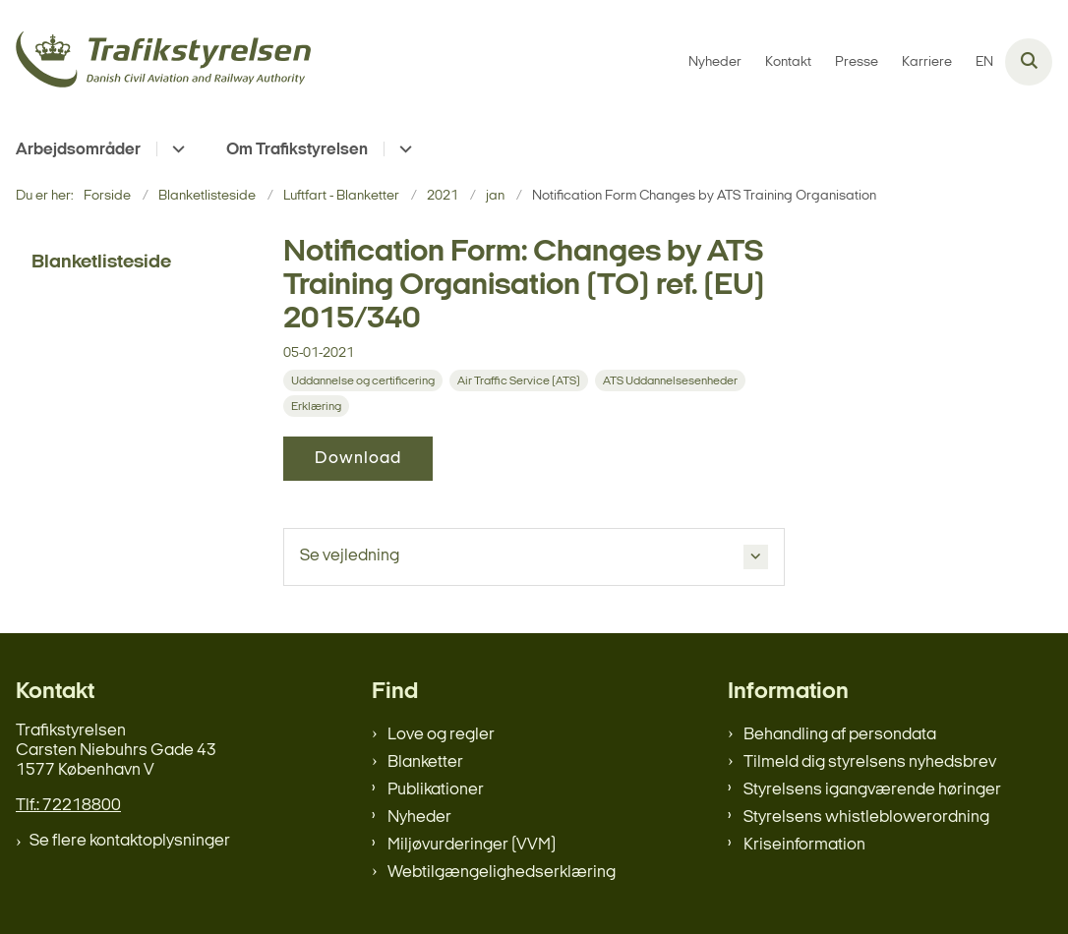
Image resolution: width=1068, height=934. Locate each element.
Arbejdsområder (78, 150)
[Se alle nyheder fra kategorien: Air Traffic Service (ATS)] (520, 381)
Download (358, 458)
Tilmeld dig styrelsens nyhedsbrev (869, 762)
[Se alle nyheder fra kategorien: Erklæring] (318, 406)
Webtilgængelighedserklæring (501, 872)
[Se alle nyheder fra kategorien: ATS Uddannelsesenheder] (672, 381)
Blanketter (425, 762)
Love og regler (441, 735)
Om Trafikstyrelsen (297, 150)
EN (984, 63)
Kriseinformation (804, 845)
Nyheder (419, 817)
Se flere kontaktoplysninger (130, 841)
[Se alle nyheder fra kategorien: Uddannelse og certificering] (364, 381)
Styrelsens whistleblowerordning (866, 817)
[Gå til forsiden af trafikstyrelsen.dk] (155, 62)
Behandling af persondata (839, 735)
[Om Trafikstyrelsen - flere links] (403, 149)
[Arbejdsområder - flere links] (175, 149)
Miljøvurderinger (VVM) (471, 845)
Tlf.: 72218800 (68, 805)
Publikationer (435, 790)
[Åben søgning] (1028, 62)
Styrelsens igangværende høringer (872, 790)
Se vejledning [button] (349, 556)
